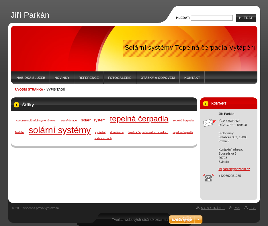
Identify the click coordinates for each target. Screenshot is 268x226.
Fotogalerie (120, 77)
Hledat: (183, 17)
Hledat (246, 18)
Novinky (61, 77)
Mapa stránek (213, 208)
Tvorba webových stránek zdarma (140, 219)
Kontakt (192, 77)
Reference (89, 77)
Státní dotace (68, 120)
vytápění (100, 132)
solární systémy (60, 130)
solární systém (93, 120)
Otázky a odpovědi (158, 77)
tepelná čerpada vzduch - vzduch (148, 132)
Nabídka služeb (31, 77)
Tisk (252, 208)
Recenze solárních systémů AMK (36, 120)
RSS (237, 208)
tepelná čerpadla (139, 118)
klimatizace (117, 132)
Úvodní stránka (29, 89)
